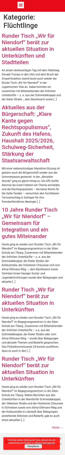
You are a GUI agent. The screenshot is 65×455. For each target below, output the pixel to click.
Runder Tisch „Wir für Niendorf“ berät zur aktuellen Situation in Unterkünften (28, 299)
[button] (21, 5)
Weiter (57, 427)
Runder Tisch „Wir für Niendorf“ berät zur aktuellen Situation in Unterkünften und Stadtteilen (28, 49)
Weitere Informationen (45, 443)
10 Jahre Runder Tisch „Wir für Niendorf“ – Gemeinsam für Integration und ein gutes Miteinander (29, 223)
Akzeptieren (33, 446)
